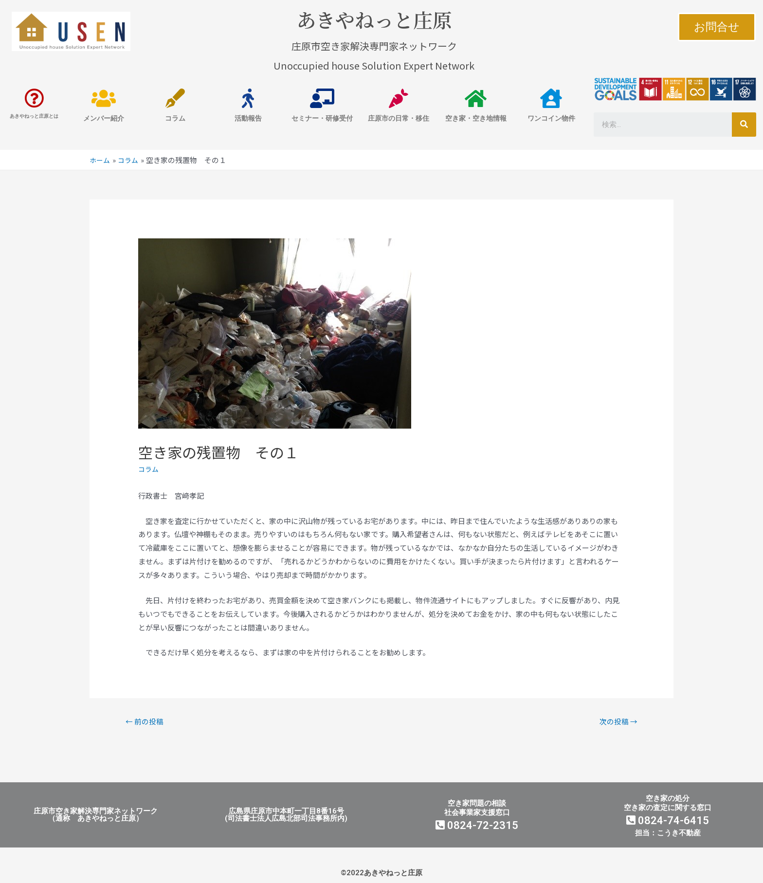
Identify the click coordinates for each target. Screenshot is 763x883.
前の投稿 (147, 722)
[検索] (744, 124)
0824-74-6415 (667, 822)
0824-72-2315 (477, 827)
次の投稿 (616, 722)
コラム (149, 469)
